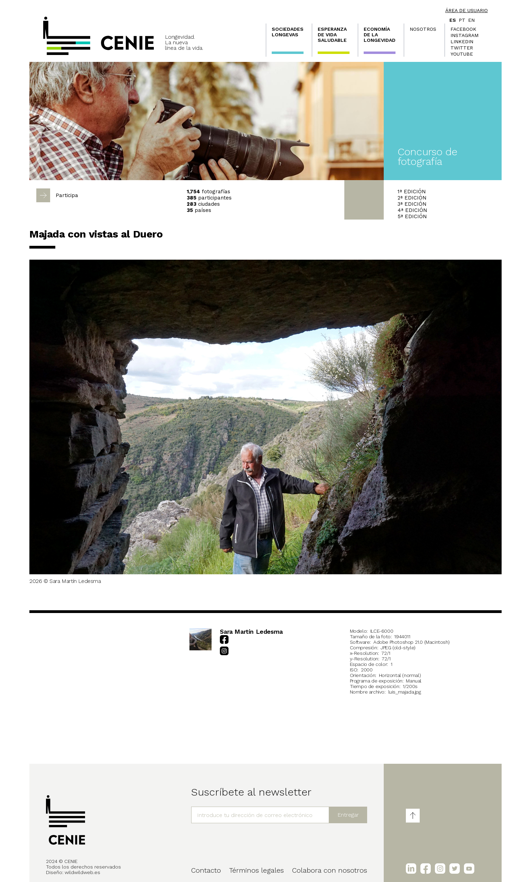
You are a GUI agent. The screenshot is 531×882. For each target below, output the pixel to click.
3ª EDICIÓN (412, 204)
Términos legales (256, 870)
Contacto (206, 870)
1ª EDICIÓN (412, 191)
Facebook (463, 29)
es (452, 20)
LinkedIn (461, 41)
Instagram (464, 35)
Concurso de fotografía (427, 156)
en (471, 20)
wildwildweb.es (82, 872)
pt (462, 20)
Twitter (461, 47)
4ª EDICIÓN (412, 210)
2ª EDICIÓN (412, 198)
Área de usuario (466, 10)
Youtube (461, 54)
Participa (67, 195)
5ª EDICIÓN (412, 216)
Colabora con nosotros (329, 870)
